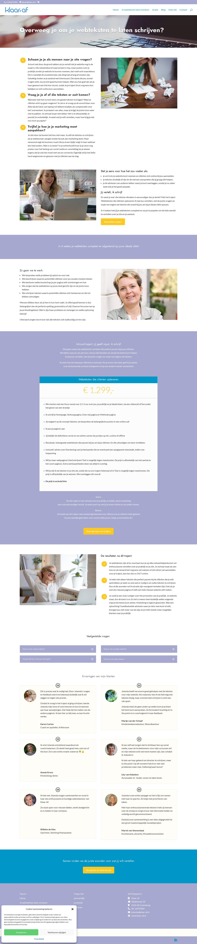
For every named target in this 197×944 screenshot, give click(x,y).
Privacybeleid (39, 939)
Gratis (155, 10)
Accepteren (21, 932)
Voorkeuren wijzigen (57, 932)
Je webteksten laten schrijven (135, 10)
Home (116, 10)
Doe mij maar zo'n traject (98, 531)
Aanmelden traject (113, 221)
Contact (183, 10)
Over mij (172, 10)
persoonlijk (79, 898)
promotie (78, 902)
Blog (163, 10)
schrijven (78, 907)
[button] (72, 909)
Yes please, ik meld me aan (98, 870)
